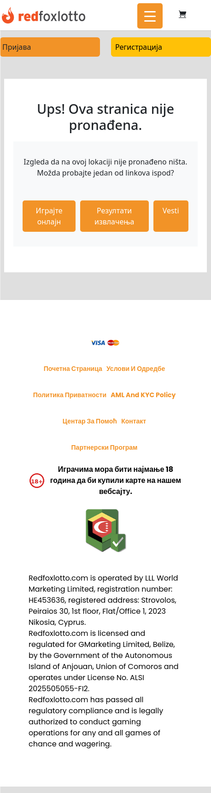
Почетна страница (73, 368)
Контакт (133, 421)
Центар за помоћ (90, 421)
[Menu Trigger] (150, 16)
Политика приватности (69, 394)
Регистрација (138, 47)
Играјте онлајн (49, 216)
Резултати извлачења (114, 216)
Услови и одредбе (135, 368)
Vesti (171, 211)
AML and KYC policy (143, 394)
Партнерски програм (104, 447)
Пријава (16, 47)
